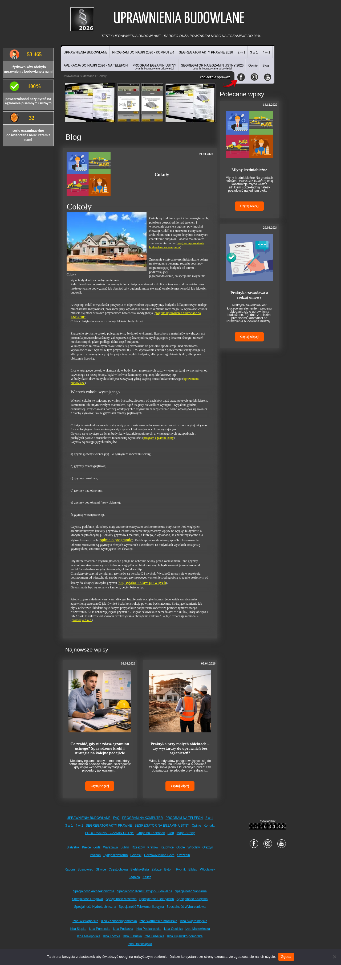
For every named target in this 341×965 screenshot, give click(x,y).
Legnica (134, 877)
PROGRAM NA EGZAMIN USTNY (109, 833)
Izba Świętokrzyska (193, 921)
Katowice (167, 847)
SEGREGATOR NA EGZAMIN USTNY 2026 (212, 67)
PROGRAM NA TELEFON (184, 818)
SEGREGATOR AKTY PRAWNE (109, 825)
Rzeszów (138, 847)
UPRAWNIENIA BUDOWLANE (85, 52)
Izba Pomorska (99, 929)
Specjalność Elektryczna (156, 899)
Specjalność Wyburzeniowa (186, 907)
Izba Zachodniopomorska (119, 921)
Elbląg (192, 869)
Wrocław (194, 847)
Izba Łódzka (111, 936)
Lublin (125, 847)
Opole (180, 847)
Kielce (86, 847)
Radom (69, 869)
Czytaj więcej (100, 786)
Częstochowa (118, 869)
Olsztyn (207, 847)
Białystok (73, 847)
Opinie (253, 65)
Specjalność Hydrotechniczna (95, 907)
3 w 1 (254, 52)
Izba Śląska (78, 929)
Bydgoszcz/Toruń (115, 855)
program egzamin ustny (158, 438)
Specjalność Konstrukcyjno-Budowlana (144, 891)
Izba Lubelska (154, 936)
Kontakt (209, 825)
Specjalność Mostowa (121, 899)
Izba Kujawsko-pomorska (184, 936)
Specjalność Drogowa (87, 899)
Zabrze (156, 869)
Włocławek (207, 869)
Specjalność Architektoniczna (93, 891)
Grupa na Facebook (151, 833)
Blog (265, 65)
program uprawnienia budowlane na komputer (176, 245)
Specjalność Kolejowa (192, 899)
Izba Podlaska (123, 929)
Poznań (95, 855)
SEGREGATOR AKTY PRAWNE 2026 (206, 52)
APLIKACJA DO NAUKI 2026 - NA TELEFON (96, 65)
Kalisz (147, 877)
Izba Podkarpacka (148, 929)
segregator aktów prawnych (142, 582)
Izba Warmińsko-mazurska (158, 921)
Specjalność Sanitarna (190, 891)
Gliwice (101, 869)
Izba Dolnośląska (140, 944)
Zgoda (286, 957)
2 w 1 (241, 52)
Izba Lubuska (132, 936)
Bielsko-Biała (140, 869)
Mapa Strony (186, 833)
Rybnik (181, 869)
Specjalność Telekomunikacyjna (141, 907)
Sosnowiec (85, 869)
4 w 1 (266, 52)
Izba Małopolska (88, 936)
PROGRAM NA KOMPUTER (142, 818)
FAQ (116, 818)
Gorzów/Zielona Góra (159, 855)
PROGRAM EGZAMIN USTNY (154, 67)
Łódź (97, 847)
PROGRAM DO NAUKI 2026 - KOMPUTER (143, 52)
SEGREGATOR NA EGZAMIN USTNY (162, 825)
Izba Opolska (173, 929)
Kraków (152, 847)
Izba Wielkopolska (85, 921)
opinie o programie (116, 540)
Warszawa (110, 847)
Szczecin (183, 855)
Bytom (168, 869)
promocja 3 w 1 (82, 620)
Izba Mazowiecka (197, 929)
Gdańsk (135, 855)
